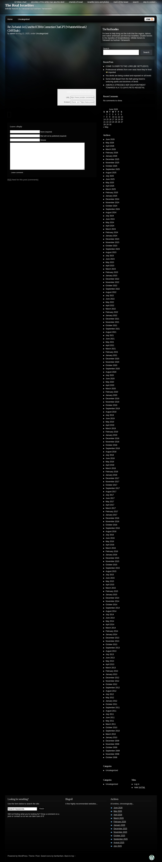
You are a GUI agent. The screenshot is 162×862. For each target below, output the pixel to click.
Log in (136, 784)
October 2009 (111, 747)
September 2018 (113, 448)
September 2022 (113, 289)
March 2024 (111, 229)
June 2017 (110, 498)
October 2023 (111, 246)
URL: (68, 97)
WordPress (23, 856)
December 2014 (112, 598)
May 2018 (110, 462)
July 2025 (110, 176)
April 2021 (110, 345)
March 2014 (111, 628)
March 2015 (111, 588)
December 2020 (112, 359)
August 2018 (111, 452)
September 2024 (113, 209)
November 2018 (112, 442)
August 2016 (111, 531)
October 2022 (111, 285)
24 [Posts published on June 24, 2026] (113, 122)
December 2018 (112, 438)
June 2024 (110, 219)
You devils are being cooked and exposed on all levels (128, 76)
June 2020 (110, 379)
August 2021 (111, 332)
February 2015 (112, 591)
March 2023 (111, 269)
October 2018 (111, 445)
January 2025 (111, 196)
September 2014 (113, 608)
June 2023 (110, 259)
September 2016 (113, 528)
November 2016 (112, 521)
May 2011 (110, 721)
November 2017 (112, 482)
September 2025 (113, 169)
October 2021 (111, 325)
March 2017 (111, 508)
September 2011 (113, 707)
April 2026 (110, 146)
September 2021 (113, 329)
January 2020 (111, 395)
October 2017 (111, 485)
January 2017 (111, 515)
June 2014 (110, 618)
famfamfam (58, 856)
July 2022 (110, 295)
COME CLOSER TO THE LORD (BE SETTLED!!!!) (127, 66)
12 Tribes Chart (20, 2)
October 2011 (111, 704)
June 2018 (110, 458)
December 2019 (112, 398)
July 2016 (110, 535)
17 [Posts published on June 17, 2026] (113, 119)
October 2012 (111, 684)
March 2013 (111, 668)
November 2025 (112, 163)
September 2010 (113, 731)
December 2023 (112, 239)
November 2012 (112, 681)
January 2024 (111, 236)
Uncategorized (24, 19)
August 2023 (111, 252)
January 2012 (111, 701)
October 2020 (111, 365)
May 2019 (110, 422)
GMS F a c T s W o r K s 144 (79, 92)
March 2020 (111, 388)
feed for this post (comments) (22, 184)
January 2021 (111, 355)
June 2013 (110, 658)
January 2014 (111, 634)
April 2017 (110, 505)
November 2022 (112, 282)
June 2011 (110, 717)
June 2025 (110, 179)
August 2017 (111, 491)
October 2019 (111, 405)
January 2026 (111, 156)
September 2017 (113, 488)
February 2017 (112, 511)
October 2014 (111, 604)
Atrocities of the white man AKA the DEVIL (47, 2)
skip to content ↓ (150, 2)
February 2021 (112, 352)
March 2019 (111, 428)
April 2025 (110, 186)
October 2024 (111, 206)
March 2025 (111, 189)
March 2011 (111, 724)
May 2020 (110, 382)
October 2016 (111, 525)
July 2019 (110, 415)
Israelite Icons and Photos (98, 2)
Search (106, 48)
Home (9, 19)
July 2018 (110, 455)
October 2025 (111, 166)
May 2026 (110, 143)
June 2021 (110, 339)
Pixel (37, 856)
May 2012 (110, 697)
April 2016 (110, 545)
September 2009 (113, 751)
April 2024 (110, 226)
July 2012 (110, 694)
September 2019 (113, 408)
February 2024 (112, 232)
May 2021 (110, 342)
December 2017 (112, 478)
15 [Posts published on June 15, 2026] (107, 119)
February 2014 (112, 631)
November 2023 (112, 242)
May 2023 (110, 262)
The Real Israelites (19, 5)
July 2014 (110, 614)
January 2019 (111, 435)
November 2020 (112, 362)
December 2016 (112, 518)
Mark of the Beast (121, 2)
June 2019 (110, 418)
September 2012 (113, 688)
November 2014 (112, 601)
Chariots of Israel (76, 2)
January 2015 (111, 594)
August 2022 (111, 292)
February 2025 (112, 192)
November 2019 (112, 402)
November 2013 (112, 641)
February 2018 (112, 472)
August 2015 (111, 571)
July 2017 (110, 495)
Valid (139, 787)
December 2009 (112, 741)
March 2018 (111, 468)
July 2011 (110, 714)
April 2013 (110, 664)
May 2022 (110, 302)
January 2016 (111, 555)
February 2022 (112, 312)
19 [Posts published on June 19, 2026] (119, 119)
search (136, 2)
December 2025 (112, 159)
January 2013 (111, 674)
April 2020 (110, 385)
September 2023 (113, 249)
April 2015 (110, 585)
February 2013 (112, 671)
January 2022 (111, 315)
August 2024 (111, 212)
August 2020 (111, 372)
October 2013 (111, 644)
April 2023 (110, 266)
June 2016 (110, 538)
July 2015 (110, 575)
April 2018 (110, 465)
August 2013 (111, 651)
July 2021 (110, 335)
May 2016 (110, 541)
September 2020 (113, 369)
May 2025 (110, 182)
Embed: (67, 102)
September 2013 (113, 648)
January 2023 (111, 276)
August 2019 (111, 412)
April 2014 (110, 624)
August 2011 (111, 711)
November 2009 (112, 744)
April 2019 (110, 425)
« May (105, 127)
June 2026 (110, 139)
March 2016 (111, 548)
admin (12, 33)
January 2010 (111, 737)
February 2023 (112, 272)
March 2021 (111, 349)
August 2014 (111, 611)
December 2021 (112, 319)
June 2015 (110, 578)
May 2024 (110, 222)
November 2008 (112, 754)
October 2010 (111, 727)
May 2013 (110, 661)
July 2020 (110, 375)
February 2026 (112, 153)
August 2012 (111, 691)
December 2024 (112, 199)
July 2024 (110, 216)
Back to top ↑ (70, 856)
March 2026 (111, 149)
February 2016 (112, 551)
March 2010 (111, 734)
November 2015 (112, 561)
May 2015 (110, 581)
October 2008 (111, 757)
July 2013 (110, 654)
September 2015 (113, 568)
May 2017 (110, 501)
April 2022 (110, 305)
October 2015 (111, 565)
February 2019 (112, 432)
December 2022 (112, 279)
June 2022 (110, 299)
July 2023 (110, 256)
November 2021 (112, 322)
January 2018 (111, 475)
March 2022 (111, 309)
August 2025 (111, 173)
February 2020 (112, 392)
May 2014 (110, 621)
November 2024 (112, 202)
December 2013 (112, 638)
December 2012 (112, 678)
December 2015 (112, 558)
